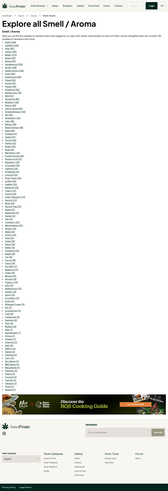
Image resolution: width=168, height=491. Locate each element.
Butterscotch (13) (13, 288)
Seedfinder (7, 15)
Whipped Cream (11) (15, 304)
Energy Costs (110, 458)
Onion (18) (10, 263)
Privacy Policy (9, 487)
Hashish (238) (12, 45)
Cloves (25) (10, 194)
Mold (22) (10, 203)
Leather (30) (11, 184)
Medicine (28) (12, 187)
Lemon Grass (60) (14, 108)
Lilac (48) (9, 121)
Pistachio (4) (11, 370)
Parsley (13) (10, 291)
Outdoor (78, 462)
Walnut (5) (10, 351)
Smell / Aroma (49, 15)
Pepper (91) (10, 86)
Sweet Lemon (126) (14, 70)
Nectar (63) (10, 105)
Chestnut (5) (11, 355)
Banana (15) (10, 276)
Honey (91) (10, 83)
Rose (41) (9, 149)
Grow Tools (93, 5)
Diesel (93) (10, 80)
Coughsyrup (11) (13, 310)
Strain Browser (39, 5)
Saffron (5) (10, 348)
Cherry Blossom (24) (15, 197)
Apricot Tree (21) (13, 206)
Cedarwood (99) (13, 77)
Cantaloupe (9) (12, 317)
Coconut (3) (11, 377)
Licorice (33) (11, 175)
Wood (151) (10, 61)
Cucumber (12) (12, 298)
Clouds (33, 15)
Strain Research (50, 467)
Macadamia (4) (12, 367)
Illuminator (109, 462)
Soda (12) (9, 301)
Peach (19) (10, 244)
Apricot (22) (11, 200)
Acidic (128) (11, 67)
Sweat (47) (10, 137)
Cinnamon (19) (12, 250)
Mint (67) (9, 96)
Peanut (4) (10, 374)
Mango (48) (11, 124)
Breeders (67, 5)
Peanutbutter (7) (13, 333)
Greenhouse (79, 467)
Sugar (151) (10, 58)
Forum (106, 5)
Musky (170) (11, 55)
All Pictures (79, 475)
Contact (118, 5)
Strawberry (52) (12, 118)
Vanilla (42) (10, 143)
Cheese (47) (11, 134)
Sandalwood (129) (14, 64)
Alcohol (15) (11, 279)
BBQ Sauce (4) (12, 364)
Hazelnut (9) (11, 320)
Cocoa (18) (10, 260)
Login (151, 5)
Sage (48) (10, 130)
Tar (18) (8, 257)
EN (162, 5)
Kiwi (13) (9, 285)
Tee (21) (9, 219)
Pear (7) (9, 329)
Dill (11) (8, 307)
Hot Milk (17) (11, 266)
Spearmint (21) (12, 212)
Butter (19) (10, 247)
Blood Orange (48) (14, 127)
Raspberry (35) (12, 162)
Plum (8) (9, 323)
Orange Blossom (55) (15, 111)
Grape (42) (10, 146)
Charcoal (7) (11, 342)
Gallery (80, 5)
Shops (55, 5)
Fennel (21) (10, 216)
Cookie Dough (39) (14, 156)
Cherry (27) (10, 190)
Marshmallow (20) (14, 225)
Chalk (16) (10, 272)
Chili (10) (9, 314)
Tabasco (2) (11, 383)
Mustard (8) (10, 326)
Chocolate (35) (12, 165)
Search (21, 15)
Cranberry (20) (12, 222)
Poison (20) (10, 235)
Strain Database (51, 462)
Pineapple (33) (12, 171)
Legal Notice (25, 487)
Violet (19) (10, 241)
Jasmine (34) (11, 168)
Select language (9, 453)
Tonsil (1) (9, 386)
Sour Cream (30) (13, 178)
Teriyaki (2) (10, 380)
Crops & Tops (80, 471)
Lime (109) (10, 74)
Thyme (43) (10, 140)
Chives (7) (10, 336)
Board (138, 458)
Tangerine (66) (12, 99)
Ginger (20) (10, 228)
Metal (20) (10, 231)
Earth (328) (10, 42)
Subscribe (158, 432)
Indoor (77, 458)
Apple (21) (10, 209)
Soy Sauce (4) (12, 361)
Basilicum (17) (11, 269)
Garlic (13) (10, 295)
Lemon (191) (11, 51)
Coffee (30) (10, 181)
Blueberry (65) (12, 102)
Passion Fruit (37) (13, 159)
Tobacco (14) (11, 282)
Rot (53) (9, 115)
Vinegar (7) (10, 339)
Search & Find (50, 458)
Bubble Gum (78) (13, 92)
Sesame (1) (10, 389)
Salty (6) (9, 345)
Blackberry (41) (12, 152)
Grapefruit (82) (12, 89)
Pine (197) (10, 48)
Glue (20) (9, 238)
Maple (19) (10, 254)
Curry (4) (9, 358)
